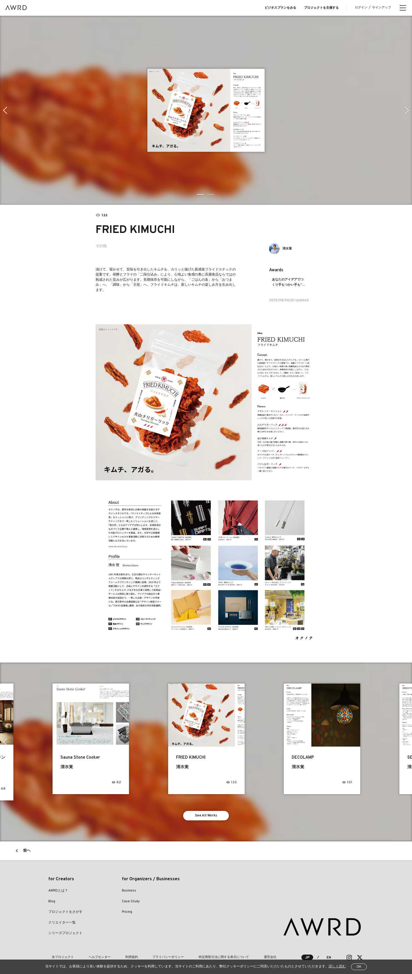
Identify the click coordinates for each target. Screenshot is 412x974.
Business (129, 886)
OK (359, 967)
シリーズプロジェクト (65, 929)
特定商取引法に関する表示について (193, 953)
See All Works (206, 810)
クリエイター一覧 (62, 918)
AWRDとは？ (58, 886)
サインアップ (381, 8)
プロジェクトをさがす (65, 908)
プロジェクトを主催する (321, 8)
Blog (51, 897)
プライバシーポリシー (144, 953)
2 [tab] (211, 194)
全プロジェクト (59, 953)
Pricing (127, 908)
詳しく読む (337, 967)
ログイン (361, 8)
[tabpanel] (206, 110)
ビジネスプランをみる (280, 8)
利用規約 (114, 953)
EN (328, 953)
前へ (26, 846)
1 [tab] (201, 194)
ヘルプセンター (89, 953)
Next (408, 110)
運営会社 (232, 953)
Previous (4, 110)
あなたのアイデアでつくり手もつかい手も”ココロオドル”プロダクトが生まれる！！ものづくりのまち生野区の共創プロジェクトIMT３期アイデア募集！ (289, 282)
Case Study (131, 897)
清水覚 (289, 248)
